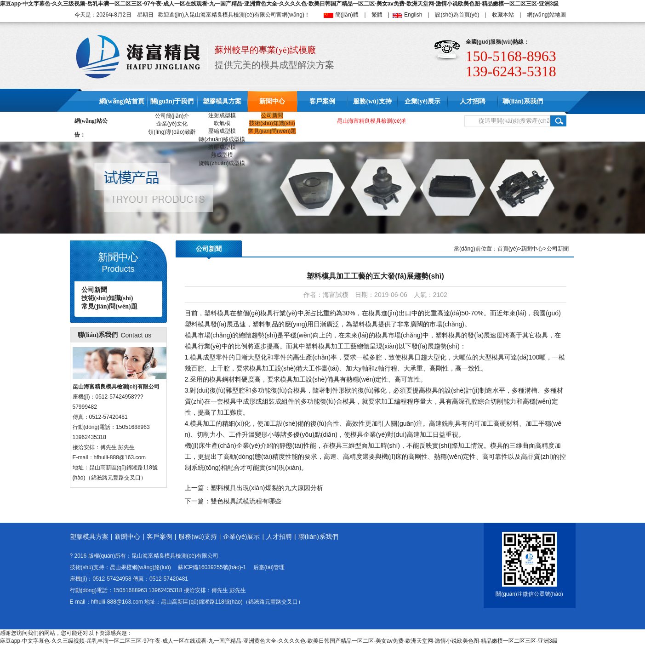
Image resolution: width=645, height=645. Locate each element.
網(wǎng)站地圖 (546, 14)
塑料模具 (217, 313)
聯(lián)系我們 (522, 101)
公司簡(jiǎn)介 (172, 116)
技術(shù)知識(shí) (272, 123)
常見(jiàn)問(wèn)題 (272, 131)
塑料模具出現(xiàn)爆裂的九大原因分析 (267, 487)
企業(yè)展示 (423, 101)
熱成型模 (222, 155)
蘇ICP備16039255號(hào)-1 (212, 567)
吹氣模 (222, 123)
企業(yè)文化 (172, 123)
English (413, 14)
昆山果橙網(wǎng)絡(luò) (140, 567)
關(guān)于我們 (172, 101)
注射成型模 (222, 115)
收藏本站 (503, 14)
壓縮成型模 (222, 131)
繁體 (376, 14)
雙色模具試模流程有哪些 (246, 501)
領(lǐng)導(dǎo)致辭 (171, 132)
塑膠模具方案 (222, 101)
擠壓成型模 (222, 147)
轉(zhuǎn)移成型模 (222, 139)
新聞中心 (272, 101)
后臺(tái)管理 (269, 567)
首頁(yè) (507, 248)
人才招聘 (472, 101)
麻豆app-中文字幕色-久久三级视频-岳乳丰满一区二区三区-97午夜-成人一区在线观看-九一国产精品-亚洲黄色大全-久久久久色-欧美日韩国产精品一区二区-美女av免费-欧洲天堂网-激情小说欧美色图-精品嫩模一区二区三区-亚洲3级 (279, 3)
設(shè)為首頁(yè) (457, 14)
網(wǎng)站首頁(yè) (121, 112)
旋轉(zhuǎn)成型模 (222, 163)
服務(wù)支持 (372, 101)
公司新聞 (272, 115)
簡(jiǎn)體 (347, 14)
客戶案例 (322, 101)
